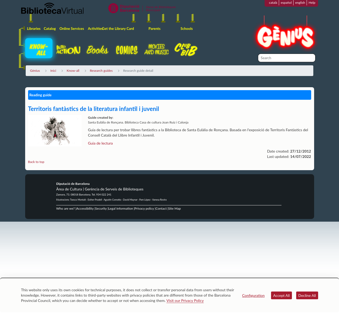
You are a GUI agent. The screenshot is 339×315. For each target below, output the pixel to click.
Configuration (253, 295)
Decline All (307, 295)
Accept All (281, 295)
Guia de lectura (100, 143)
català (273, 3)
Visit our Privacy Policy (185, 300)
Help (311, 3)
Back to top (36, 162)
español (286, 3)
